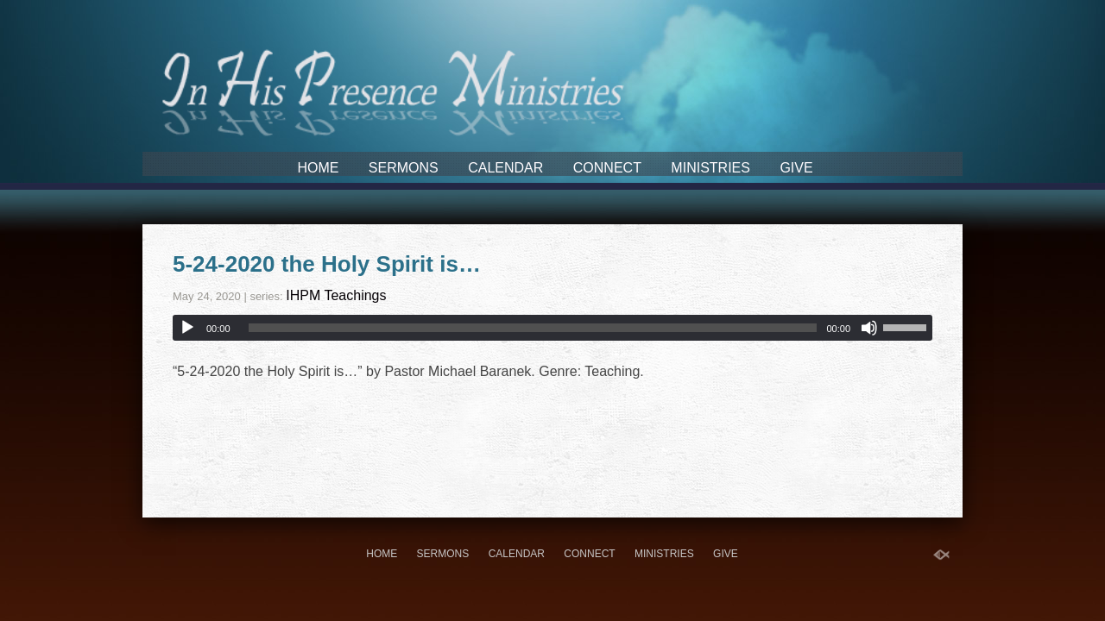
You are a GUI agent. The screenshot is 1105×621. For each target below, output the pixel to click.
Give (796, 167)
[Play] (187, 327)
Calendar (505, 167)
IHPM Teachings (336, 295)
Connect (607, 167)
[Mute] (869, 327)
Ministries (710, 167)
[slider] (533, 327)
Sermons (404, 167)
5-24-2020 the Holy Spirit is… (327, 264)
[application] (552, 328)
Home (317, 167)
